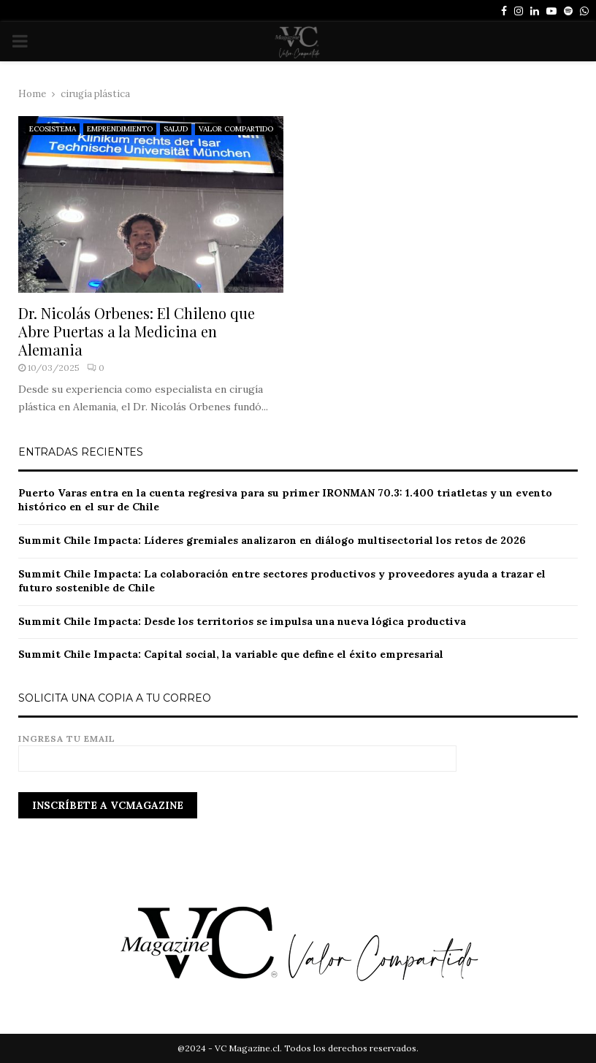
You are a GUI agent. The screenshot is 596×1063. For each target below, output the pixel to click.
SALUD (176, 129)
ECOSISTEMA (52, 129)
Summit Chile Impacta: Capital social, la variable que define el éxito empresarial (230, 654)
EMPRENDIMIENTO (120, 129)
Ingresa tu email (237, 748)
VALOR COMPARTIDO (236, 129)
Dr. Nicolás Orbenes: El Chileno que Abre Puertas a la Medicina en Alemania (136, 331)
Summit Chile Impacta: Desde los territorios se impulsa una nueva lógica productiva (242, 621)
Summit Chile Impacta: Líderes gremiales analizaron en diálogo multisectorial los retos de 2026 (272, 540)
